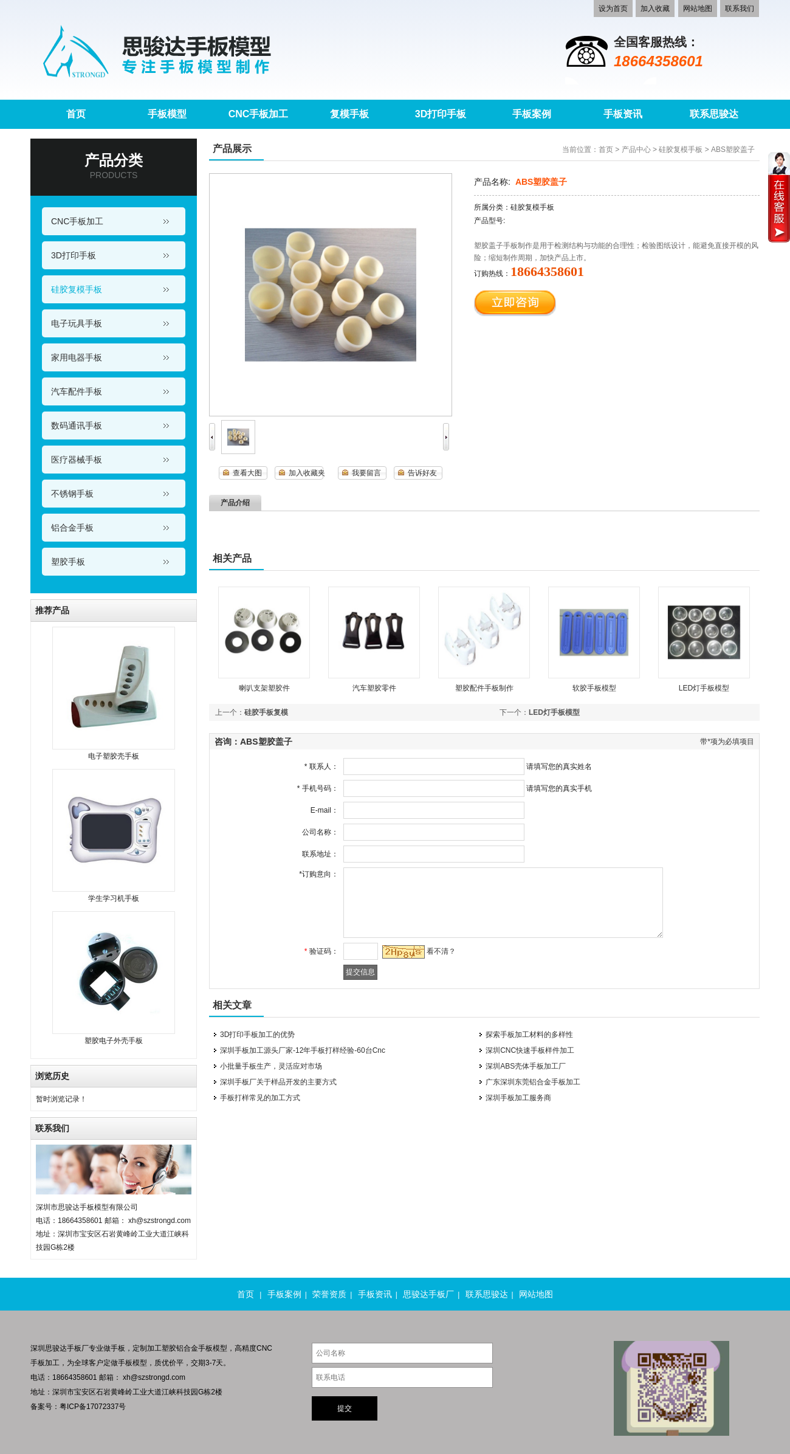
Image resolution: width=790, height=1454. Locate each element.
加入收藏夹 (307, 473)
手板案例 (284, 1294)
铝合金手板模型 (201, 1348)
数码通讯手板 (76, 425)
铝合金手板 (72, 527)
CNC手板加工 (77, 221)
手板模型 (132, 1363)
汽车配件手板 (76, 391)
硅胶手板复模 (266, 712)
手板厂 (78, 1348)
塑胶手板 (68, 562)
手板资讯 (375, 1294)
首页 (606, 149)
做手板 (114, 1348)
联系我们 (739, 8)
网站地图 (697, 8)
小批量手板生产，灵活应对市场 (271, 1066)
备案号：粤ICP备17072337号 (78, 1406)
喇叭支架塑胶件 (264, 688)
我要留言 (366, 473)
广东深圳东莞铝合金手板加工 (533, 1082)
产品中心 (636, 149)
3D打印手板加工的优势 (257, 1034)
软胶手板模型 (594, 688)
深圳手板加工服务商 (518, 1098)
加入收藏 (655, 8)
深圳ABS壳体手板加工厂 (526, 1066)
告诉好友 (422, 473)
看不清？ (438, 951)
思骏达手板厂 (428, 1294)
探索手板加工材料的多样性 (529, 1034)
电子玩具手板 (76, 323)
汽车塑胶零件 (374, 688)
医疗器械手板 (76, 459)
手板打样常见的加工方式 (260, 1098)
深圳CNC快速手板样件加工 (530, 1050)
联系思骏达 (486, 1294)
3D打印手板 (73, 255)
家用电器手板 (76, 357)
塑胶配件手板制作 (484, 688)
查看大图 (247, 473)
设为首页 (613, 8)
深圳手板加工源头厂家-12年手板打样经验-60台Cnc (302, 1050)
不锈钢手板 (72, 493)
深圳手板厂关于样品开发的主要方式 (278, 1082)
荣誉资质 (329, 1294)
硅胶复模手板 (76, 289)
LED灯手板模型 (704, 688)
